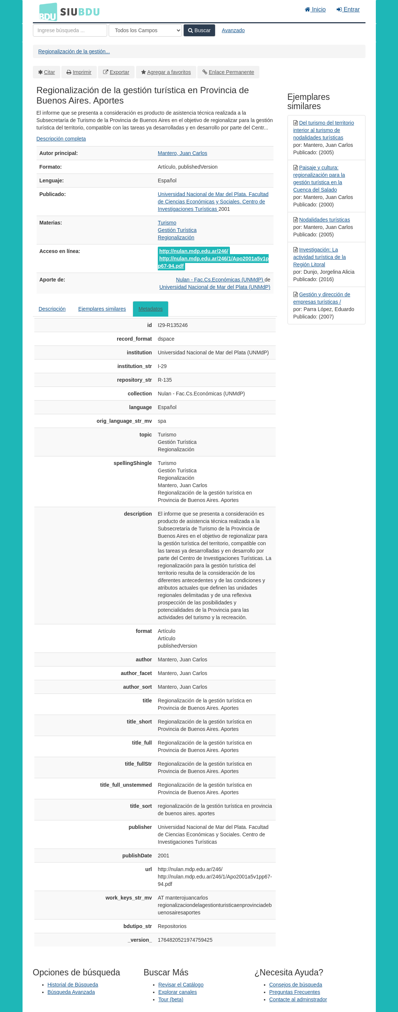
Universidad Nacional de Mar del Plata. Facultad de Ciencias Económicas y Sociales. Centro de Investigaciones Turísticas (213, 201)
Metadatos (151, 309)
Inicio (315, 9)
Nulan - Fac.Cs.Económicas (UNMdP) (220, 280)
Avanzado (233, 30)
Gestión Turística (177, 230)
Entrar (348, 9)
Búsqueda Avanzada (71, 992)
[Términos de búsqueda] (70, 30)
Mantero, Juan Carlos (182, 153)
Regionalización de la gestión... (74, 51)
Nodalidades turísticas (324, 220)
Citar (49, 72)
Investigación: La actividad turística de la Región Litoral (319, 257)
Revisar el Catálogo (181, 985)
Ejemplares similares (102, 309)
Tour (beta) (171, 999)
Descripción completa (61, 139)
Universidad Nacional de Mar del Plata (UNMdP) (214, 287)
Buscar (199, 30)
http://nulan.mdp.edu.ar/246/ (193, 251)
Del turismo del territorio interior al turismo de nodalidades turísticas (323, 130)
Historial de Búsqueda (73, 985)
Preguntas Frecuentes (294, 992)
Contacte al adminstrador (298, 999)
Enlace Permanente (231, 72)
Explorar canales (178, 992)
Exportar (119, 72)
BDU (46, 11)
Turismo (167, 223)
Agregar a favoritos (169, 72)
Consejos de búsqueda (295, 985)
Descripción (52, 309)
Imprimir (82, 72)
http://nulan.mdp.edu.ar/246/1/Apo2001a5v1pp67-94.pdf (213, 262)
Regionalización (176, 237)
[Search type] (145, 30)
